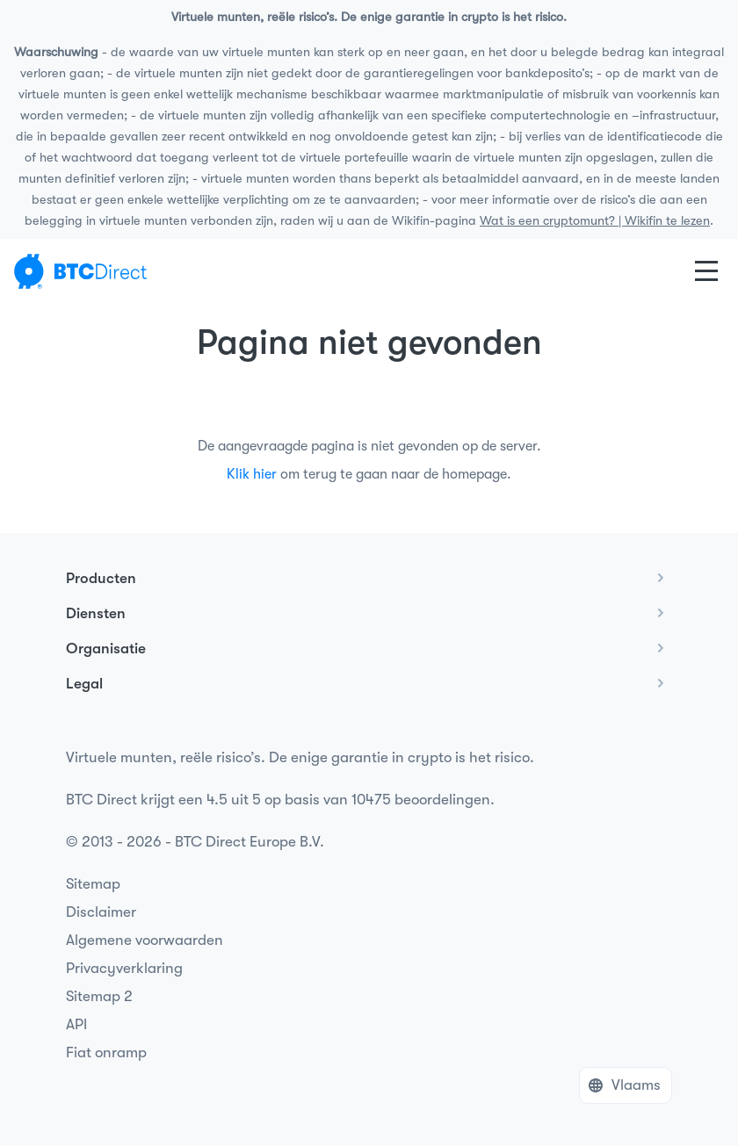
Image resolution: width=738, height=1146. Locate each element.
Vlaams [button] (636, 1085)
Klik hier (252, 474)
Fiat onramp (106, 1052)
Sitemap (93, 884)
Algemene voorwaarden (144, 940)
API (76, 1024)
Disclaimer (101, 912)
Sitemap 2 (99, 996)
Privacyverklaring (124, 968)
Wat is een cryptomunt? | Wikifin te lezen (595, 220)
